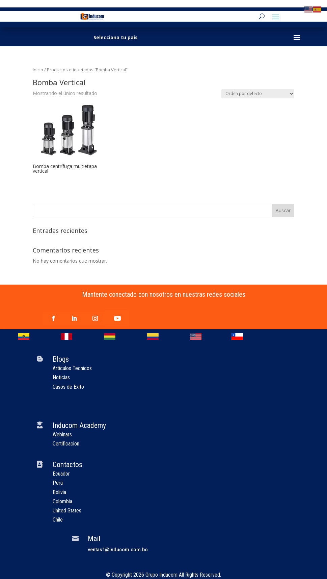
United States (67, 510)
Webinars (62, 434)
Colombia (62, 501)
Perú (58, 483)
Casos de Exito (68, 387)
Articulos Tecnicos (72, 368)
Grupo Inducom (161, 575)
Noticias (61, 377)
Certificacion (66, 443)
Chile (58, 519)
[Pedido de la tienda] (257, 93)
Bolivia (59, 492)
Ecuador (61, 474)
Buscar (283, 210)
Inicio (38, 70)
